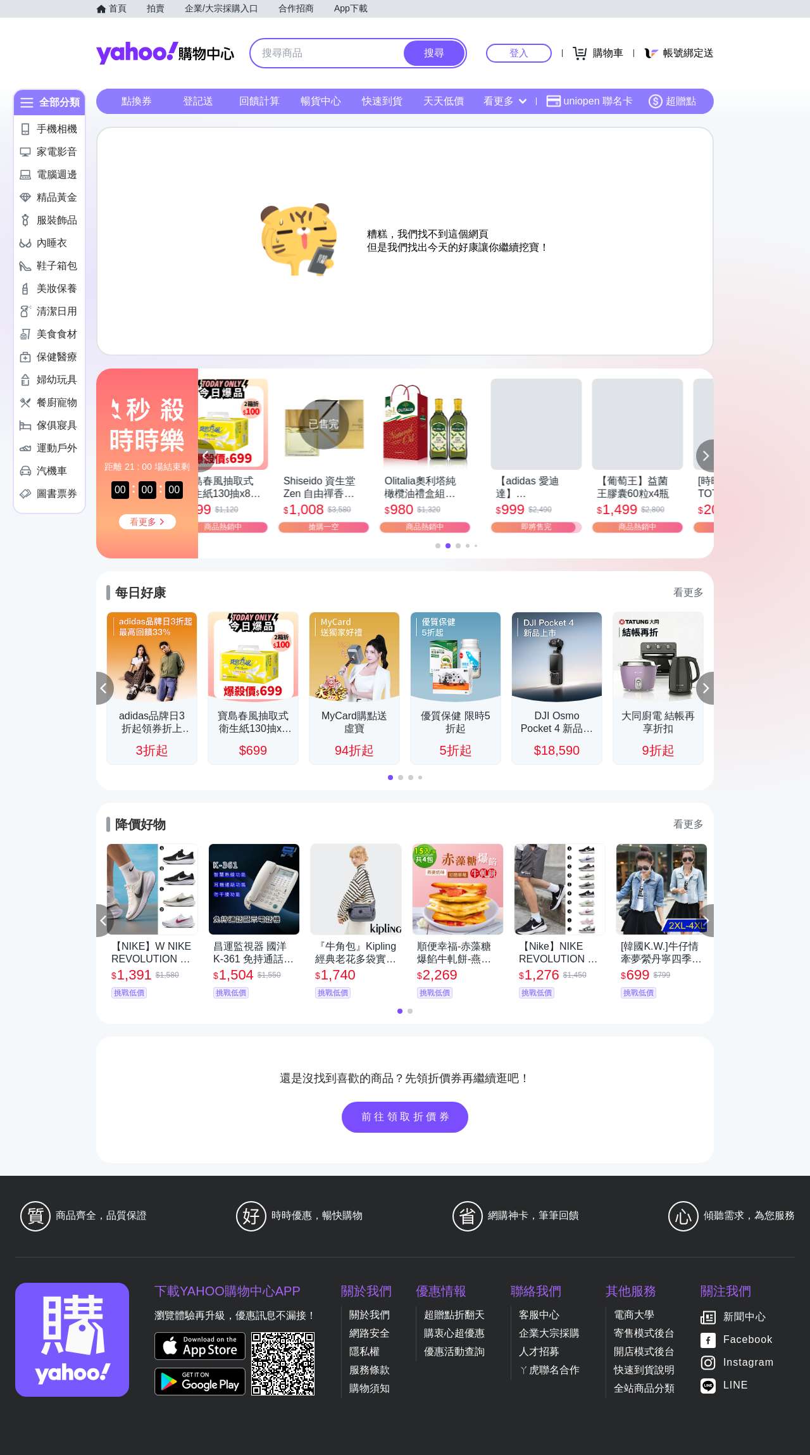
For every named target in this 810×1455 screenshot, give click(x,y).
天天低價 (443, 101)
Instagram (748, 1362)
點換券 (137, 101)
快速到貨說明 (644, 1369)
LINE (736, 1385)
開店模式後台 (644, 1351)
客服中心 (539, 1314)
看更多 (504, 101)
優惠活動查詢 (454, 1351)
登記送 (198, 101)
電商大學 (634, 1314)
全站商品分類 (644, 1388)
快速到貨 (382, 101)
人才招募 (539, 1351)
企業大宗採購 (549, 1333)
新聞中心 (744, 1316)
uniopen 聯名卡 (589, 101)
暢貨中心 (321, 101)
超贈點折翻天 (454, 1314)
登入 (518, 52)
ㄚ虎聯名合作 (549, 1369)
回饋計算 (259, 101)
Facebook (748, 1339)
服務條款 (369, 1369)
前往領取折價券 (406, 1116)
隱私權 (364, 1351)
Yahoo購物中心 (165, 53)
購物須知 (369, 1388)
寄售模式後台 (644, 1333)
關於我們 (369, 1314)
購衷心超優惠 (454, 1333)
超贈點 (672, 101)
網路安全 (369, 1333)
